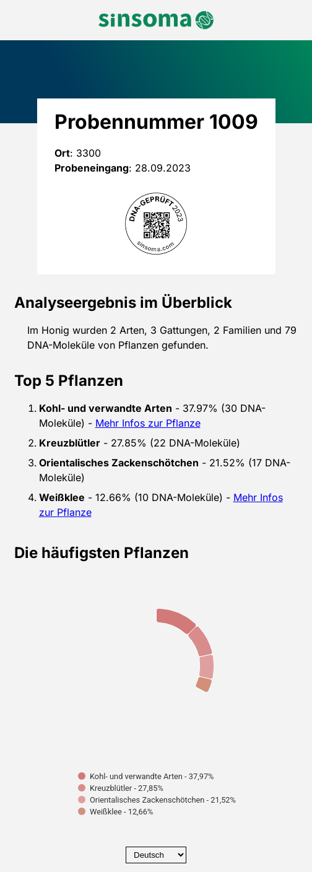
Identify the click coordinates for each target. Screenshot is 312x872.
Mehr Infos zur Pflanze (148, 423)
